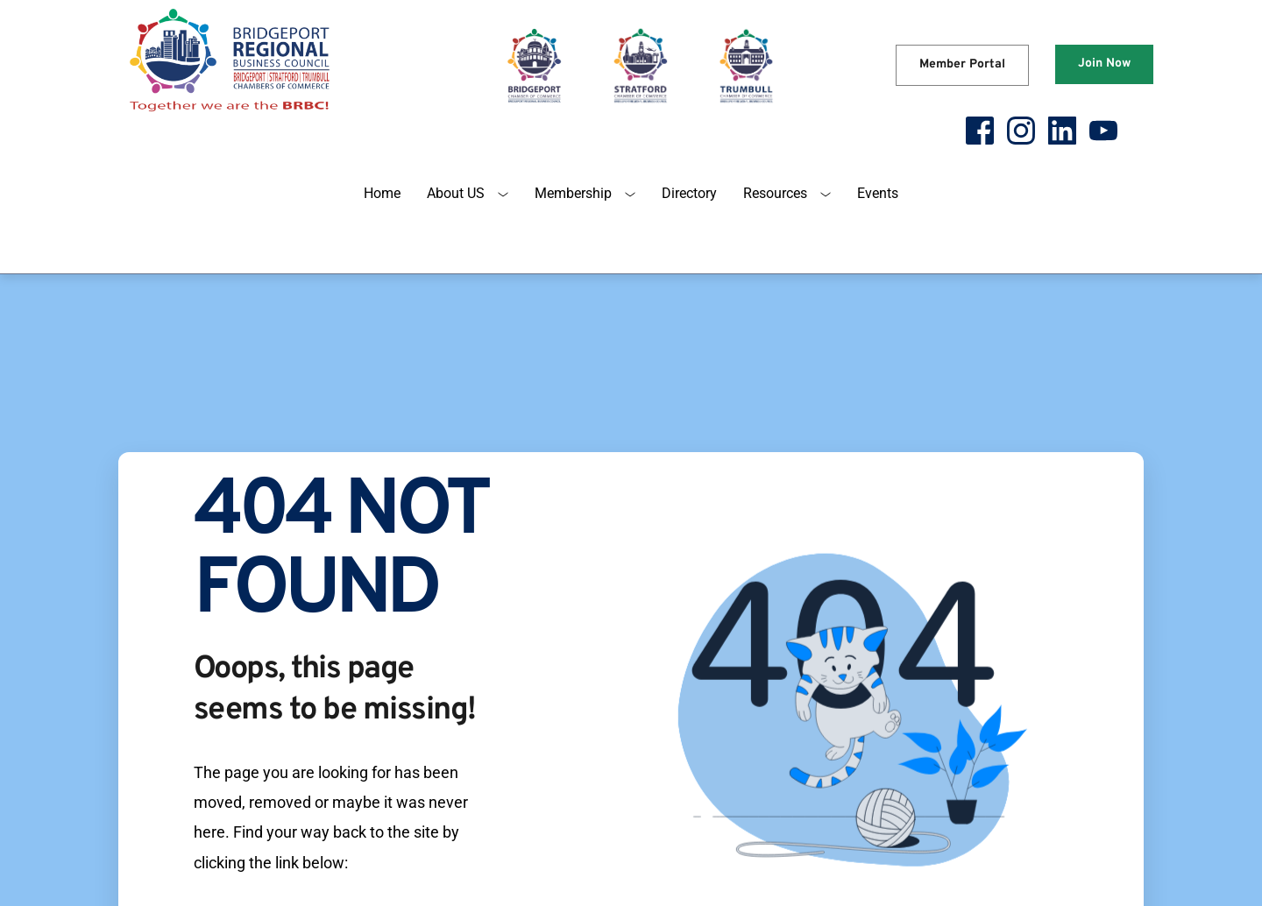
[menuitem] (382, 193)
